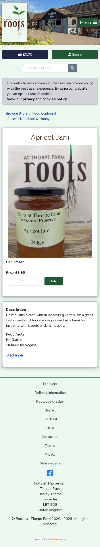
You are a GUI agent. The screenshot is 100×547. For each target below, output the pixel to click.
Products (50, 383)
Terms (50, 445)
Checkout (50, 419)
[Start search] (72, 68)
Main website (50, 463)
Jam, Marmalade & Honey (30, 118)
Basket (50, 410)
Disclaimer (14, 355)
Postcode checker (50, 401)
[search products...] (45, 68)
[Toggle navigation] (88, 22)
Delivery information (50, 392)
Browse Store (17, 113)
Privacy (50, 454)
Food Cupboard (44, 113)
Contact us (50, 436)
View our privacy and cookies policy (37, 99)
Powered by (50, 539)
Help (50, 428)
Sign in (75, 54)
